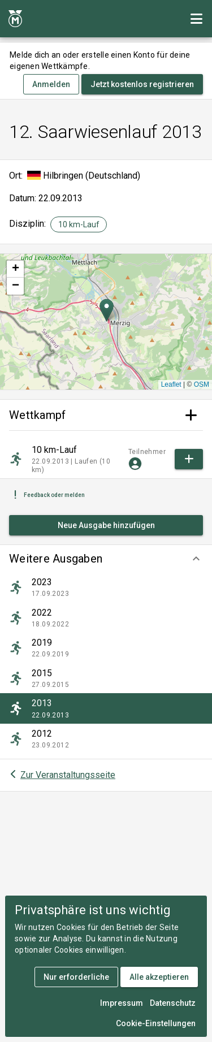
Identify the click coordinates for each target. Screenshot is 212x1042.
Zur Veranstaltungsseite (67, 774)
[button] (106, 558)
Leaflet (171, 384)
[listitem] (106, 587)
